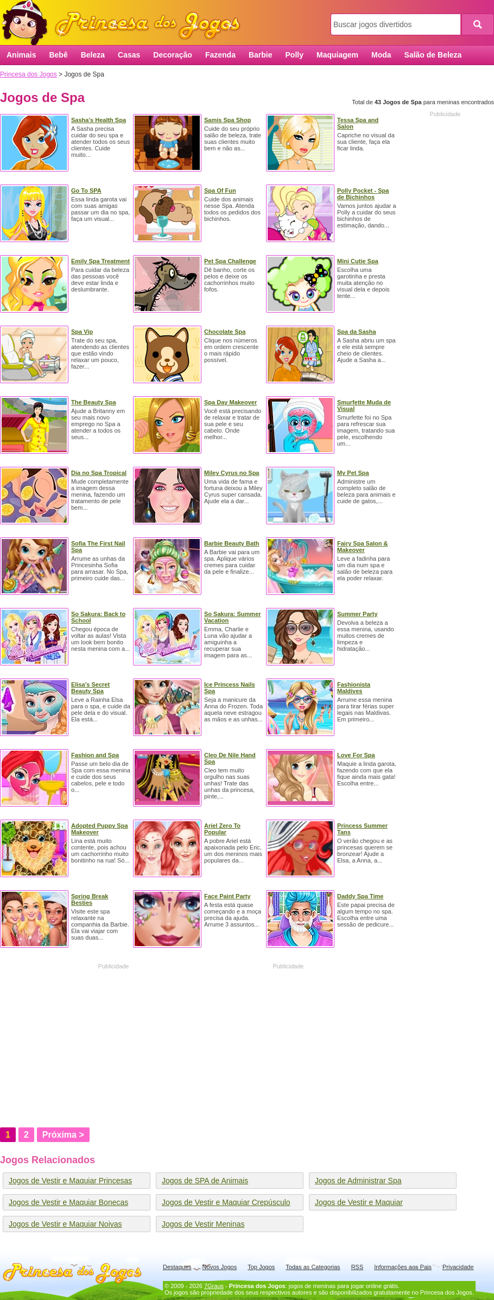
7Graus (214, 1286)
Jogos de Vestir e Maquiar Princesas (70, 1180)
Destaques (177, 1267)
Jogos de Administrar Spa (358, 1180)
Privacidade (457, 1267)
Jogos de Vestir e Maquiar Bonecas (68, 1202)
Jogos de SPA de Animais (205, 1180)
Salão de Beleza (433, 54)
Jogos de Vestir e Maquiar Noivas (65, 1224)
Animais (21, 54)
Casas (129, 54)
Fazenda (220, 54)
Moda (381, 54)
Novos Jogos (219, 1267)
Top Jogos (261, 1267)
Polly (294, 54)
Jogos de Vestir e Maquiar (359, 1202)
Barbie (261, 54)
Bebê (58, 54)
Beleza (93, 54)
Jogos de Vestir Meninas (203, 1224)
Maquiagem (337, 54)
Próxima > (63, 1134)
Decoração (172, 54)
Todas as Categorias (313, 1267)
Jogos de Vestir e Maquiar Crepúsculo (226, 1202)
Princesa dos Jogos (125, 23)
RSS (357, 1267)
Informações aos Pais (403, 1267)
